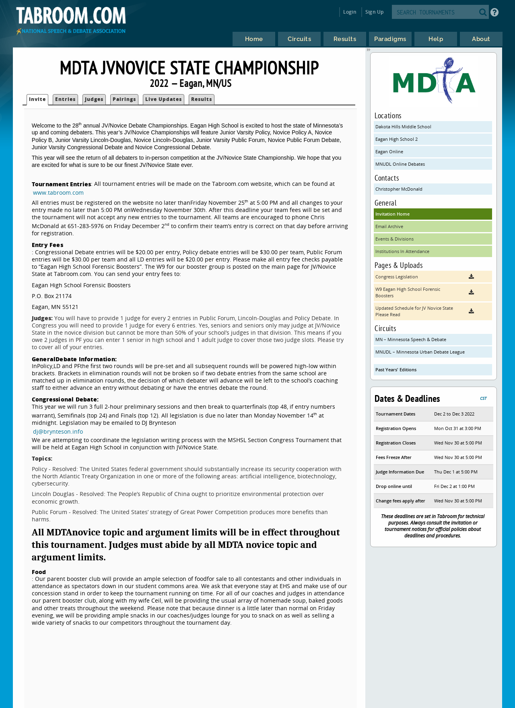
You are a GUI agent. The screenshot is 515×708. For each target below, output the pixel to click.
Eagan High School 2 (396, 139)
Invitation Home (392, 214)
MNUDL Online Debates (400, 164)
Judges (94, 99)
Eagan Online (389, 151)
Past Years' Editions (395, 369)
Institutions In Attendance (402, 251)
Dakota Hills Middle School (403, 126)
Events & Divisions (394, 239)
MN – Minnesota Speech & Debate (410, 339)
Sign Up (374, 11)
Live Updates (163, 99)
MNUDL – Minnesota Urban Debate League (420, 352)
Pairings (124, 99)
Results (201, 99)
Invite (37, 99)
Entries (65, 99)
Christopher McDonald (398, 189)
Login (349, 11)
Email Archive (389, 226)
